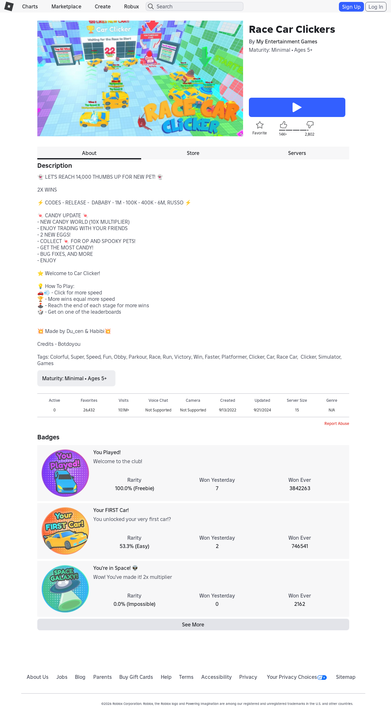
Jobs (62, 677)
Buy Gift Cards (136, 677)
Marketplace (66, 6)
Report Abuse (336, 423)
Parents (102, 677)
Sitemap (346, 677)
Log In (375, 7)
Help (166, 677)
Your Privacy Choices (297, 677)
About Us (38, 677)
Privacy (248, 677)
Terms (186, 677)
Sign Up (351, 7)
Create (103, 6)
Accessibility (216, 677)
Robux (131, 6)
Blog (80, 677)
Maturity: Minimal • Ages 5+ (281, 50)
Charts (30, 6)
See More (193, 624)
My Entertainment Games (286, 41)
